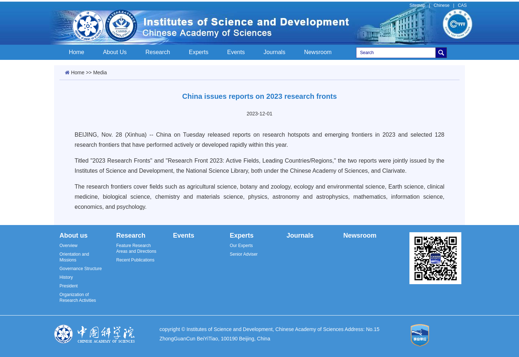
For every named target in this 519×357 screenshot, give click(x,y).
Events (236, 52)
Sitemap (417, 5)
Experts (198, 52)
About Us (115, 52)
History (66, 277)
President (68, 285)
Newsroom (318, 52)
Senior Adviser (243, 254)
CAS (462, 5)
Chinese (441, 5)
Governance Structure (80, 268)
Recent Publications (135, 260)
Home (76, 52)
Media (100, 72)
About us (73, 235)
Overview (68, 245)
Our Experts (241, 245)
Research (158, 52)
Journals (274, 52)
